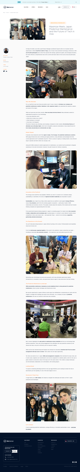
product (7, 12)
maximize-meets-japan (14, 12)
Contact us (66, 7)
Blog (4, 12)
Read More (58, 2)
